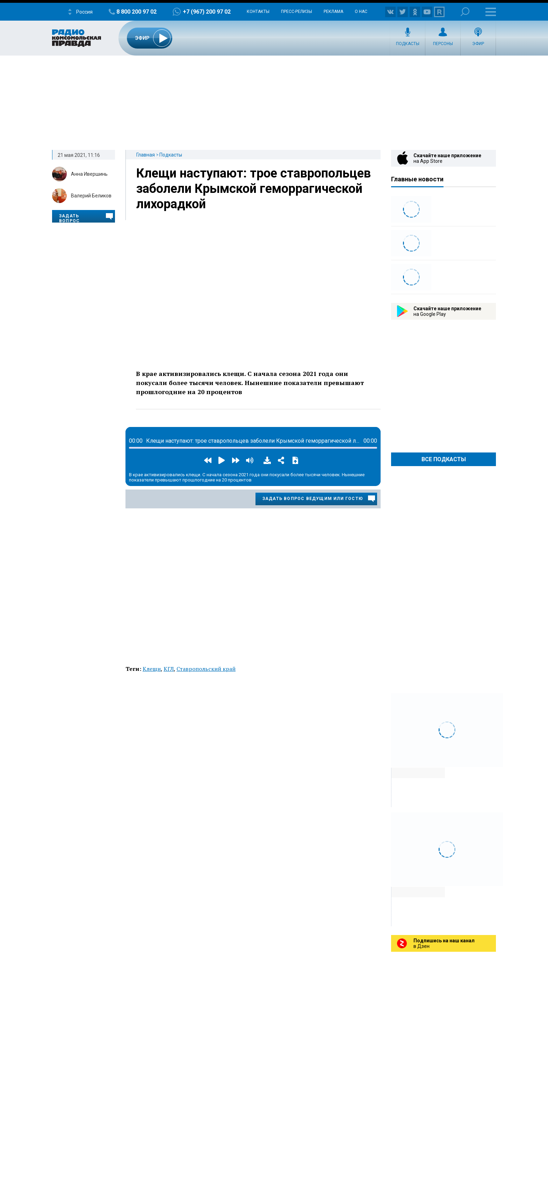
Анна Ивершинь (89, 174)
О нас (361, 11)
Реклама (333, 11)
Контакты (258, 11)
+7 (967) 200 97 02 (207, 11)
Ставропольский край (206, 669)
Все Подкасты (443, 459)
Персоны (443, 43)
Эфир (478, 43)
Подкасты (407, 43)
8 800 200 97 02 (136, 11)
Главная (145, 155)
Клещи (152, 669)
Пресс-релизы (296, 11)
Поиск (465, 11)
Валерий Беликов (91, 195)
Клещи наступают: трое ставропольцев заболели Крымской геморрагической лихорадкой (253, 188)
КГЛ (169, 669)
